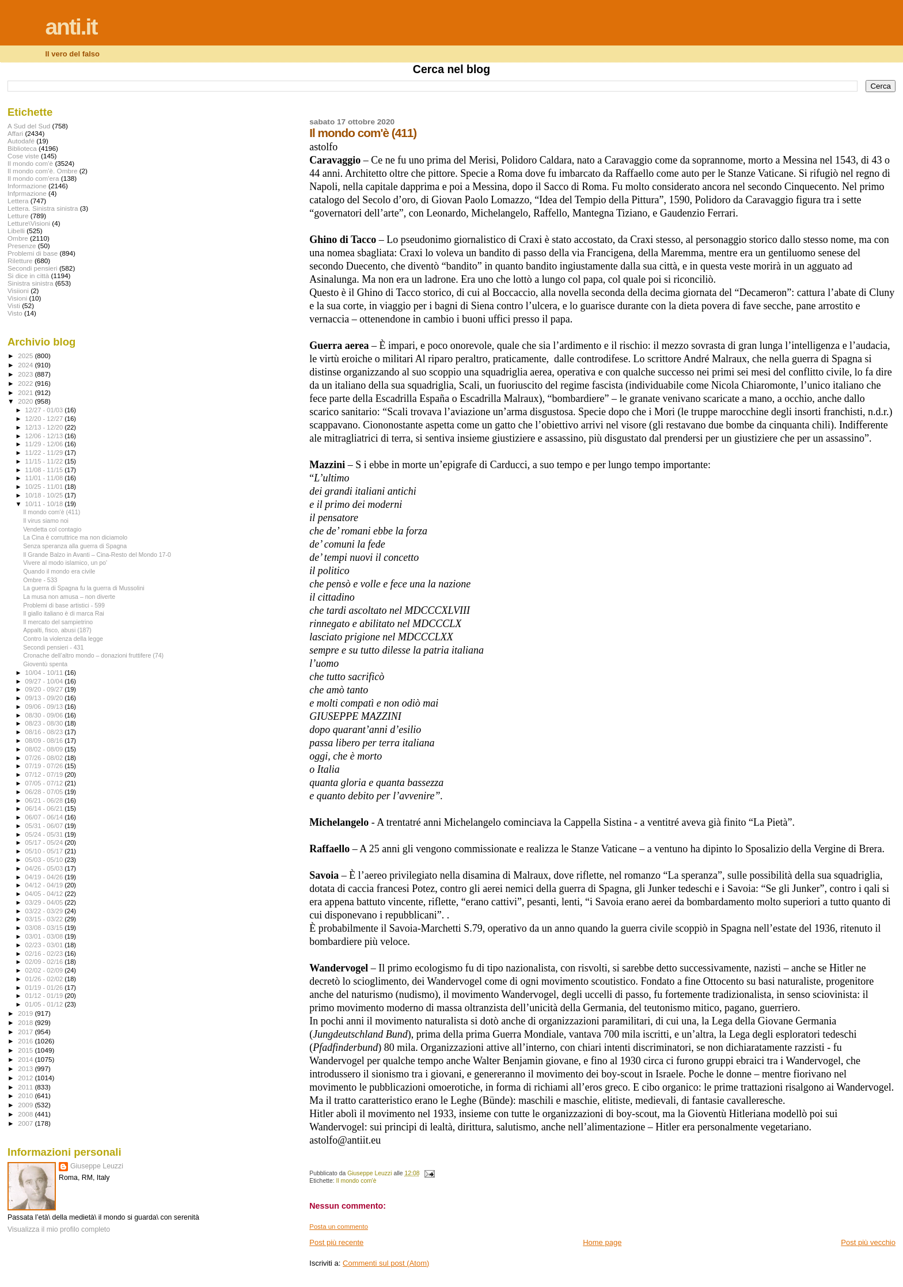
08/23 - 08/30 (45, 723)
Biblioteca (22, 148)
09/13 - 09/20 (45, 697)
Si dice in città (28, 275)
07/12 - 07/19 (45, 774)
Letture (17, 215)
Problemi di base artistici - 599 (64, 605)
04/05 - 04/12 (45, 893)
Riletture (20, 260)
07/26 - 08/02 (45, 757)
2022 (26, 383)
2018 (26, 1022)
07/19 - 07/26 (45, 765)
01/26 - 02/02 (45, 978)
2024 (26, 365)
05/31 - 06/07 (45, 825)
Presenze (21, 245)
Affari (15, 133)
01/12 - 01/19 (45, 995)
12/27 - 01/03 (45, 410)
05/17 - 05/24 (45, 842)
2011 (26, 1087)
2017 (26, 1031)
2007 (26, 1123)
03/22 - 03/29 (45, 911)
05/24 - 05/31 (45, 834)
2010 (26, 1095)
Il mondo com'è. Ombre (42, 170)
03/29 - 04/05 (45, 902)
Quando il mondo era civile (59, 571)
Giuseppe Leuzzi (96, 1166)
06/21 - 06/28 (45, 800)
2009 (26, 1104)
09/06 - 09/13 (45, 706)
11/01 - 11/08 (45, 477)
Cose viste (23, 156)
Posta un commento (338, 1226)
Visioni (17, 298)
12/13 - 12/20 (45, 427)
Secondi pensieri (32, 268)
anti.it (71, 26)
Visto (14, 313)
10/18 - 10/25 (45, 495)
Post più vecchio (868, 1242)
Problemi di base (32, 253)
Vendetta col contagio (52, 529)
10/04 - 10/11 (45, 672)
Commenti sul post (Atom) (386, 1263)
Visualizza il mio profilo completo (58, 1229)
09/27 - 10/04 (45, 681)
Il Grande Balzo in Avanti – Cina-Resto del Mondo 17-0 (97, 554)
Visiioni (18, 290)
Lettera (17, 200)
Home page (602, 1242)
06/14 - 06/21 (45, 808)
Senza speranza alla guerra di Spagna (75, 545)
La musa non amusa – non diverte (69, 596)
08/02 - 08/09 (45, 749)
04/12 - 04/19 (45, 885)
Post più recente (336, 1242)
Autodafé (21, 141)
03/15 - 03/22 (45, 919)
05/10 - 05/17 (45, 851)
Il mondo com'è (356, 1181)
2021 (26, 392)
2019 (26, 1013)
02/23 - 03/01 (45, 944)
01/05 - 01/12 (45, 1004)
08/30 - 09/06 (45, 715)
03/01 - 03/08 (45, 936)
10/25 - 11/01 (45, 486)
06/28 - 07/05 (45, 791)
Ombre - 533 (40, 579)
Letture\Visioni (28, 223)
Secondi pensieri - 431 (53, 647)
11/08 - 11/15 (45, 469)
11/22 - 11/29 (45, 452)
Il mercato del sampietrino (58, 621)
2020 (26, 401)
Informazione (27, 185)
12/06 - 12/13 (45, 435)
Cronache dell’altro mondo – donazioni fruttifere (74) (93, 655)
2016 (26, 1041)
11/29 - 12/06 (45, 444)
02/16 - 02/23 (45, 953)
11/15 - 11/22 (45, 461)
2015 (26, 1050)
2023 (26, 374)
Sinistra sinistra (30, 283)
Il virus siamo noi (46, 520)
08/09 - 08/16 (45, 740)
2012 (26, 1077)
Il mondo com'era (33, 178)
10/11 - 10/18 (45, 503)
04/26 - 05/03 (45, 868)
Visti (13, 305)
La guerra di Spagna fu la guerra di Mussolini (84, 587)
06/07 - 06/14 (45, 817)
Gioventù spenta (45, 663)
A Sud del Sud (28, 126)
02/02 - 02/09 (45, 970)
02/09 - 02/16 (45, 961)
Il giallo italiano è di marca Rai (63, 613)
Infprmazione (27, 193)
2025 (26, 355)
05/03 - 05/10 (45, 859)
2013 (26, 1068)
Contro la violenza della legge (63, 638)
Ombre (17, 238)
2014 (26, 1059)
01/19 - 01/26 (45, 987)
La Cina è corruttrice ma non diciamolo (75, 537)
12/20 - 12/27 (45, 418)
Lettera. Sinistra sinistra (42, 208)
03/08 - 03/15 (45, 927)
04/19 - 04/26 (45, 877)
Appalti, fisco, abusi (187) (57, 630)
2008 (26, 1114)
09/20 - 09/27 (45, 689)
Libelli (16, 230)
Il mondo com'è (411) (51, 511)
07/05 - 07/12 (45, 783)
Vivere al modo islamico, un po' (65, 562)
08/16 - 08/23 (45, 731)
